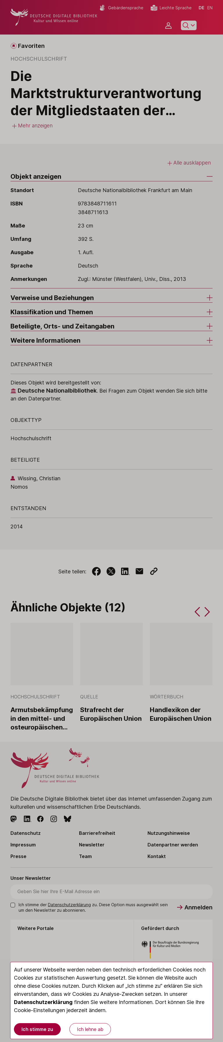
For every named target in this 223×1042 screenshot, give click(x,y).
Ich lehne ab (90, 1029)
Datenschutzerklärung (43, 1002)
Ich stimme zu (37, 1029)
